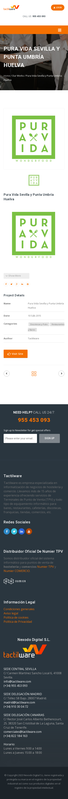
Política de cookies (16, 617)
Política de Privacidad (18, 622)
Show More (13, 275)
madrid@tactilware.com (19, 702)
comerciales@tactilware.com (23, 732)
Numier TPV (45, 567)
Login (58, 8)
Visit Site (15, 353)
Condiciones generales (19, 609)
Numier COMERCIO (17, 571)
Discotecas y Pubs (39, 324)
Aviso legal (11, 613)
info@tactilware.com (17, 681)
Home (7, 75)
